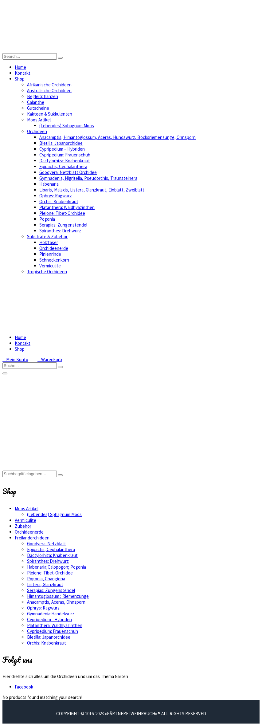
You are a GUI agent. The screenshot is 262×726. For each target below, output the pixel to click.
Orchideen (37, 131)
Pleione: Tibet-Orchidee (62, 213)
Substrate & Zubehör (47, 236)
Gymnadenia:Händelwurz (50, 614)
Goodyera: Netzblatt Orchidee (68, 172)
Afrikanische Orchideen (49, 85)
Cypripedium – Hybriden (62, 149)
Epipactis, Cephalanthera (63, 166)
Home (20, 67)
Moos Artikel (39, 120)
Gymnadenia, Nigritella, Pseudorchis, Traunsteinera (88, 178)
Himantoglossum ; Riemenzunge (58, 596)
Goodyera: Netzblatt (46, 543)
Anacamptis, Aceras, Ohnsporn (56, 602)
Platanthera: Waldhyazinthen (67, 207)
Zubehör (23, 526)
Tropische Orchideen (47, 271)
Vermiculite (50, 266)
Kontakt (22, 73)
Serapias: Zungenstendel (63, 225)
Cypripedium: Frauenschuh (64, 155)
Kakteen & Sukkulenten (49, 114)
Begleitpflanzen (42, 96)
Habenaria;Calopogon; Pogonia (56, 567)
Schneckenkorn (54, 260)
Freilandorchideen (32, 538)
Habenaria (49, 184)
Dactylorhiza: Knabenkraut (64, 161)
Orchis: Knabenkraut (58, 201)
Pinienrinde (50, 254)
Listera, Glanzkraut (45, 584)
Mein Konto (15, 359)
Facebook (24, 687)
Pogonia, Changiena (46, 579)
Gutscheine (38, 108)
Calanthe (35, 102)
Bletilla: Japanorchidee (61, 143)
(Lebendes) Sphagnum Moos (66, 125)
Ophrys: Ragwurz (55, 196)
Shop (20, 79)
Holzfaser (48, 242)
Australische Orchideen (49, 90)
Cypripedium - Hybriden (49, 619)
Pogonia (47, 219)
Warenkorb (49, 359)
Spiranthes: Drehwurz (60, 231)
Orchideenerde (53, 248)
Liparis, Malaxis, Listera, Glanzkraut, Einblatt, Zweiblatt (91, 190)
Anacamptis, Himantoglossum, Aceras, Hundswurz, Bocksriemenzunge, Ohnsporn (117, 137)
